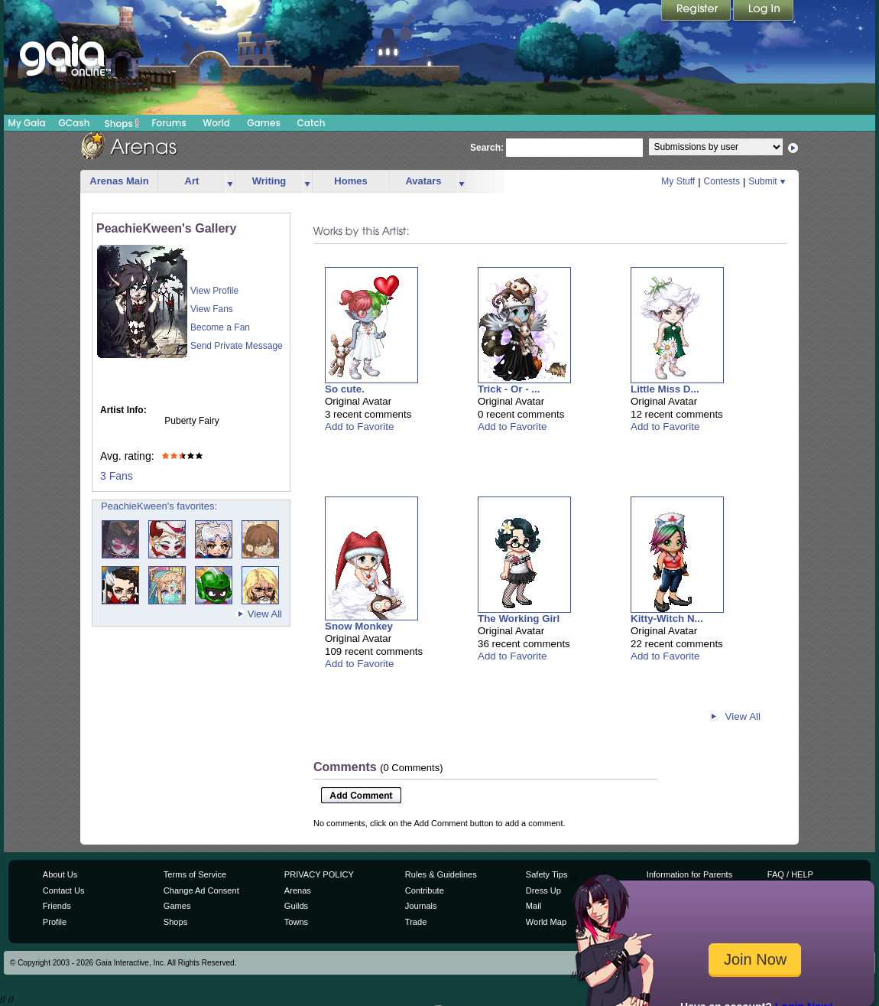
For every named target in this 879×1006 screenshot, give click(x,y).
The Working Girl (519, 618)
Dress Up (543, 890)
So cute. (345, 389)
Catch (311, 122)
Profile (54, 921)
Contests (722, 181)
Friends (57, 905)
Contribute (424, 890)
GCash (74, 122)
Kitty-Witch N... (667, 618)
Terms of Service (195, 874)
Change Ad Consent (201, 890)
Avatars (423, 181)
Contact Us (64, 890)
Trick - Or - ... (509, 389)
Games (264, 122)
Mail (533, 905)
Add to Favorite (359, 426)
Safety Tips (547, 874)
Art (192, 181)
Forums (168, 122)
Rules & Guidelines (441, 874)
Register (697, 11)
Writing (269, 181)
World (216, 122)
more (230, 182)
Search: (487, 147)
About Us (60, 874)
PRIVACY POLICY (319, 874)
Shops (122, 123)
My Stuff (678, 181)
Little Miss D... (665, 389)
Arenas (297, 890)
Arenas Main (118, 181)
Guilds (296, 905)
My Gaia (26, 122)
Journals (421, 905)
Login (763, 11)
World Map (546, 921)
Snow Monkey (359, 626)
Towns (296, 921)
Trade (416, 921)
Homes (350, 181)
